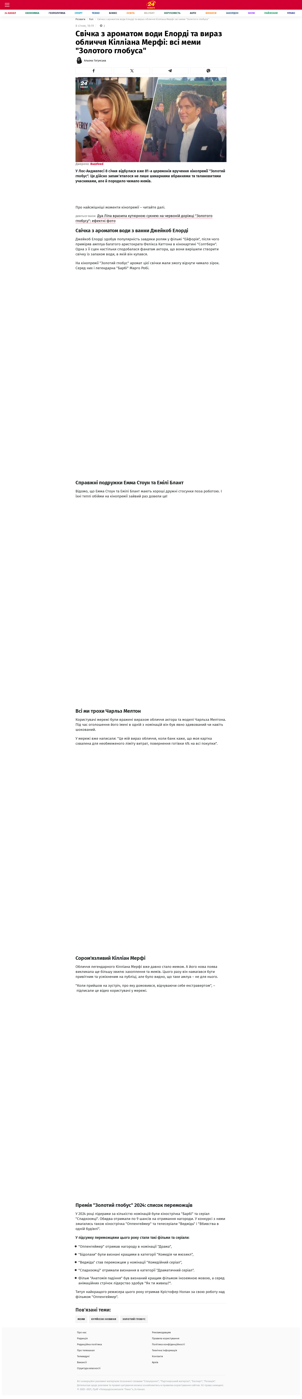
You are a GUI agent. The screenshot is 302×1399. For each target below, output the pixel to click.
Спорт (78, 13)
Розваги (81, 19)
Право (291, 13)
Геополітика (57, 13)
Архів (155, 1362)
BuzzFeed (96, 164)
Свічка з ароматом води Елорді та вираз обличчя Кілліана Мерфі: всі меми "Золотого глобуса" (153, 19)
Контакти (157, 1356)
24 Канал (10, 13)
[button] (94, 70)
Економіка (32, 13)
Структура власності (89, 1368)
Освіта (131, 13)
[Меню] (7, 5)
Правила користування (165, 1338)
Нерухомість (172, 13)
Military (149, 13)
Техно (96, 13)
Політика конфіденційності (168, 1344)
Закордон (232, 13)
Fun (91, 19)
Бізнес (113, 13)
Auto (193, 13)
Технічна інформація (164, 1350)
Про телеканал (86, 1350)
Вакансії (82, 1362)
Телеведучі (83, 1356)
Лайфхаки (271, 13)
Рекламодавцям (161, 1332)
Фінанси (211, 13)
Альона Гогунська (95, 60)
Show (251, 13)
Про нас (81, 1332)
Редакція (82, 1338)
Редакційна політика (89, 1344)
